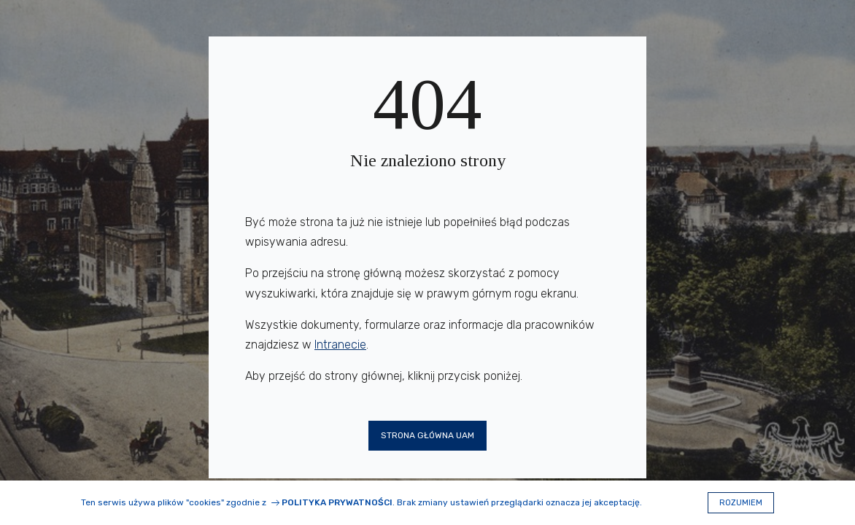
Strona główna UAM (427, 435)
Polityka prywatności (337, 502)
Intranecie (340, 344)
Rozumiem (740, 503)
